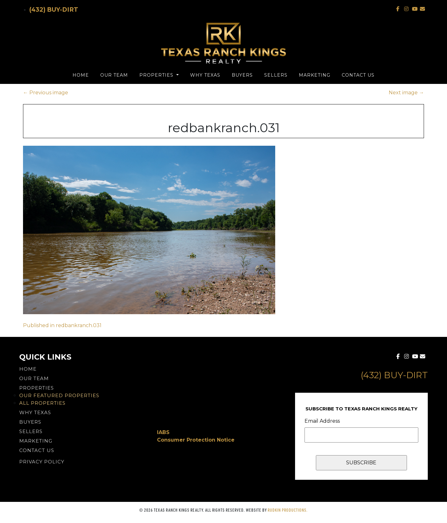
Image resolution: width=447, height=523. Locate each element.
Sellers (275, 75)
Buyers (242, 75)
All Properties (42, 403)
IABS (163, 432)
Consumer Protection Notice (196, 440)
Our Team (114, 75)
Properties (157, 75)
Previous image (45, 93)
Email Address (322, 421)
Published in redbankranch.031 (62, 325)
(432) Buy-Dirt (53, 9)
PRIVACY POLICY (41, 462)
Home (81, 75)
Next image (406, 93)
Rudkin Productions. (288, 510)
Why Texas (205, 75)
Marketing (314, 75)
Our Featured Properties (59, 395)
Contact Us (358, 75)
